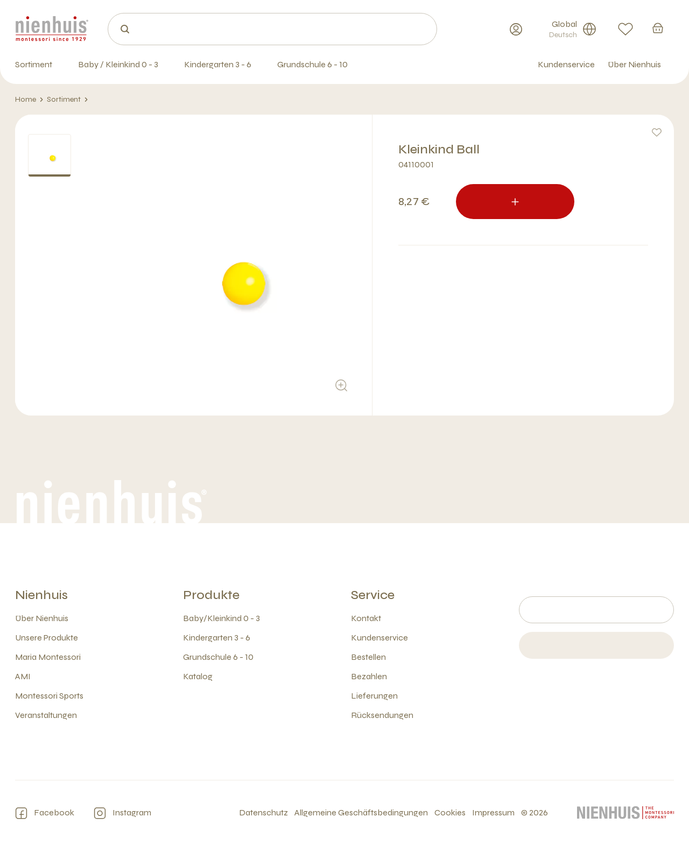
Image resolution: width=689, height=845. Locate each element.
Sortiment (67, 99)
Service (373, 595)
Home (29, 99)
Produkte (211, 595)
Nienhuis (41, 595)
